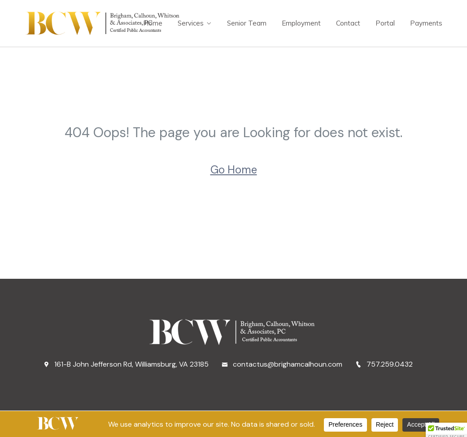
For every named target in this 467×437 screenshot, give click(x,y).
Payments (426, 23)
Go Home (233, 170)
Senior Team (246, 23)
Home (152, 23)
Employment (301, 23)
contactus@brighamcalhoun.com (282, 364)
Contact (348, 23)
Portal (385, 23)
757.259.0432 (384, 364)
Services (191, 23)
